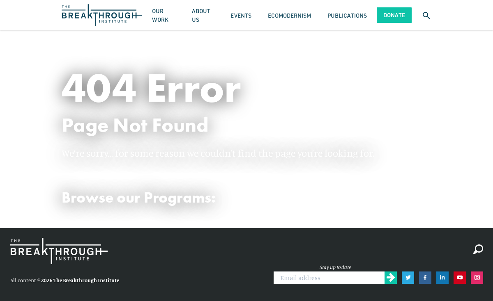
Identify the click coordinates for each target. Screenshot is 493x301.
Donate (394, 14)
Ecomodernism (289, 15)
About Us (201, 15)
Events (240, 15)
